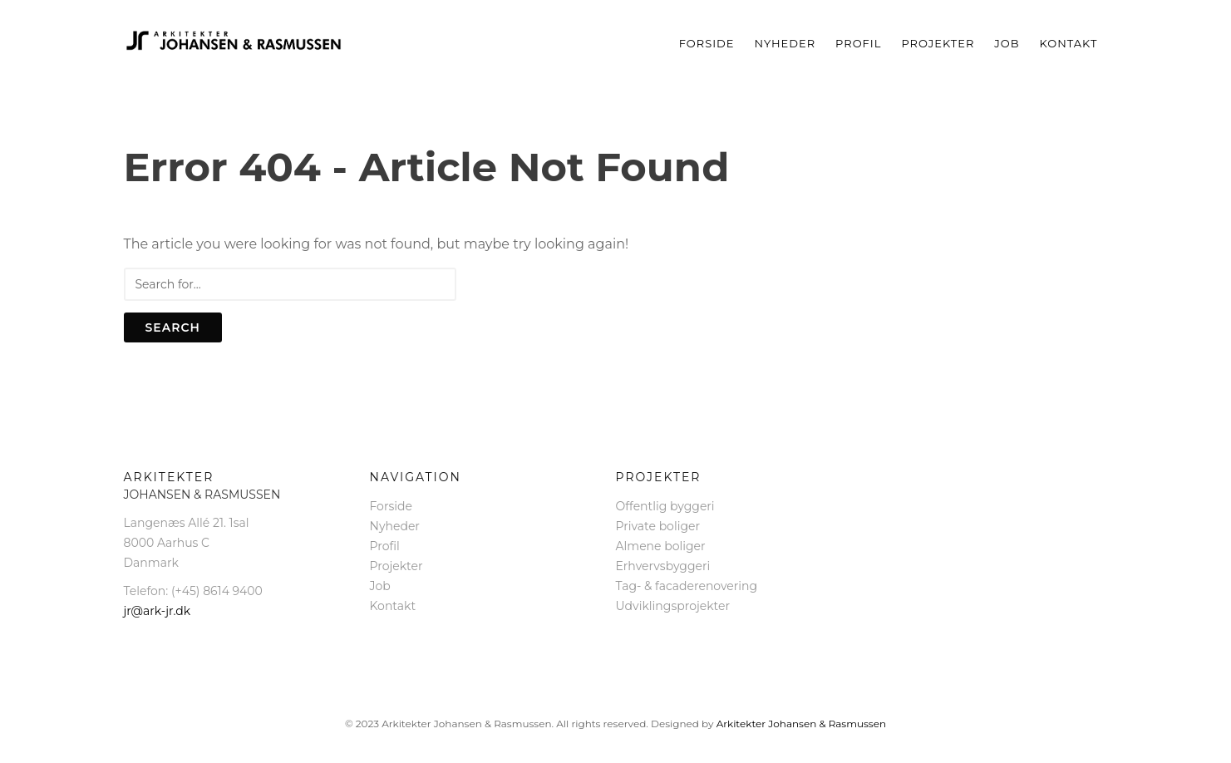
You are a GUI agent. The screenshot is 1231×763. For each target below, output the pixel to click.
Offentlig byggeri (665, 506)
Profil (858, 43)
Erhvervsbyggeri (663, 566)
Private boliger (658, 526)
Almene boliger (661, 546)
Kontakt (1069, 43)
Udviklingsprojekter (673, 605)
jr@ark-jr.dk (157, 610)
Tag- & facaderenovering (687, 585)
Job (1006, 43)
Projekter (937, 43)
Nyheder (785, 43)
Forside (707, 43)
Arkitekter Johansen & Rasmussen (801, 723)
